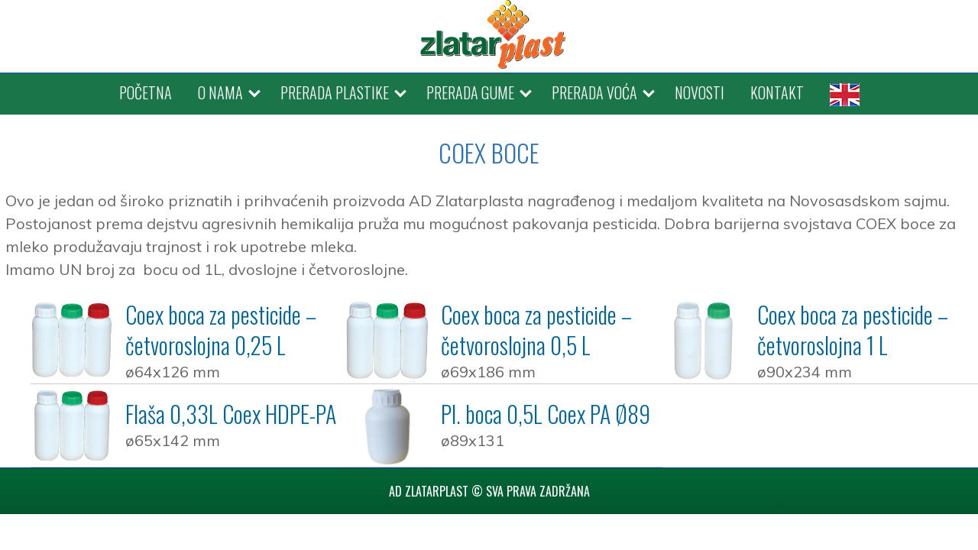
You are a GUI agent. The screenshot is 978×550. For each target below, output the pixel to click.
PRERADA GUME (470, 92)
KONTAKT (777, 92)
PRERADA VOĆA (594, 92)
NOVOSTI (699, 92)
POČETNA (145, 92)
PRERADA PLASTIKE (334, 92)
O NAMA (220, 92)
